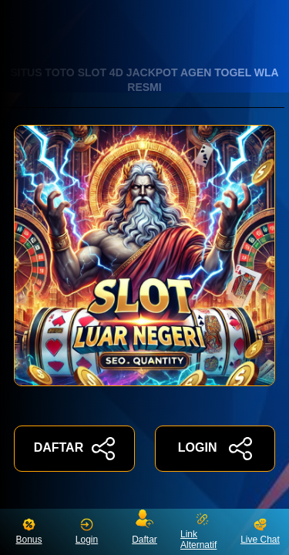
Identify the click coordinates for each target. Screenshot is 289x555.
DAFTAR (74, 448)
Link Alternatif (198, 531)
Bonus (28, 531)
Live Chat (260, 531)
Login (87, 531)
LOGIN (215, 448)
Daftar (144, 529)
